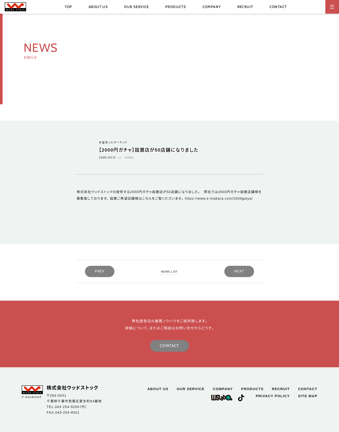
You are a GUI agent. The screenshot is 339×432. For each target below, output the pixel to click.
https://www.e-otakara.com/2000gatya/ (219, 198)
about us (98, 7)
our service (136, 7)
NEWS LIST (169, 271)
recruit (245, 7)
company (211, 7)
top (68, 7)
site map (307, 396)
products (252, 389)
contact (278, 7)
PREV (100, 271)
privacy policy (273, 396)
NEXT (239, 271)
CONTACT (169, 345)
